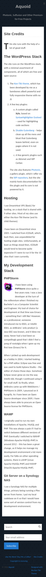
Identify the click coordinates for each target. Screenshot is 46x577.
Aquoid (23, 6)
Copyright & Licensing (18, 561)
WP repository (21, 177)
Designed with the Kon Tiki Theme (37, 570)
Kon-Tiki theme (21, 83)
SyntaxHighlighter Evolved (28, 117)
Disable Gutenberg (25, 130)
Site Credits (38, 557)
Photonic (35, 169)
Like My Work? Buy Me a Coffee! (18, 557)
